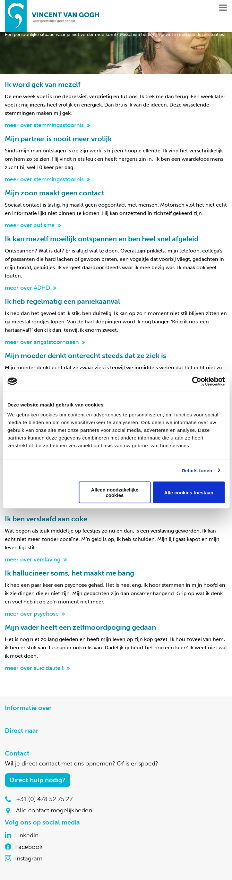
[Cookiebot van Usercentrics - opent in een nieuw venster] (196, 381)
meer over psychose (32, 614)
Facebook (29, 846)
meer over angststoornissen (42, 342)
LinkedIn (27, 835)
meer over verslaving (33, 559)
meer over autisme (30, 225)
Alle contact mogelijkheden (54, 810)
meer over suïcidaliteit (34, 668)
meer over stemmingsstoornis (44, 125)
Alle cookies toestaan (188, 492)
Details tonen (197, 470)
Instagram (28, 858)
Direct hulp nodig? (37, 780)
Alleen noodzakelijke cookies (115, 492)
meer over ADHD (27, 288)
